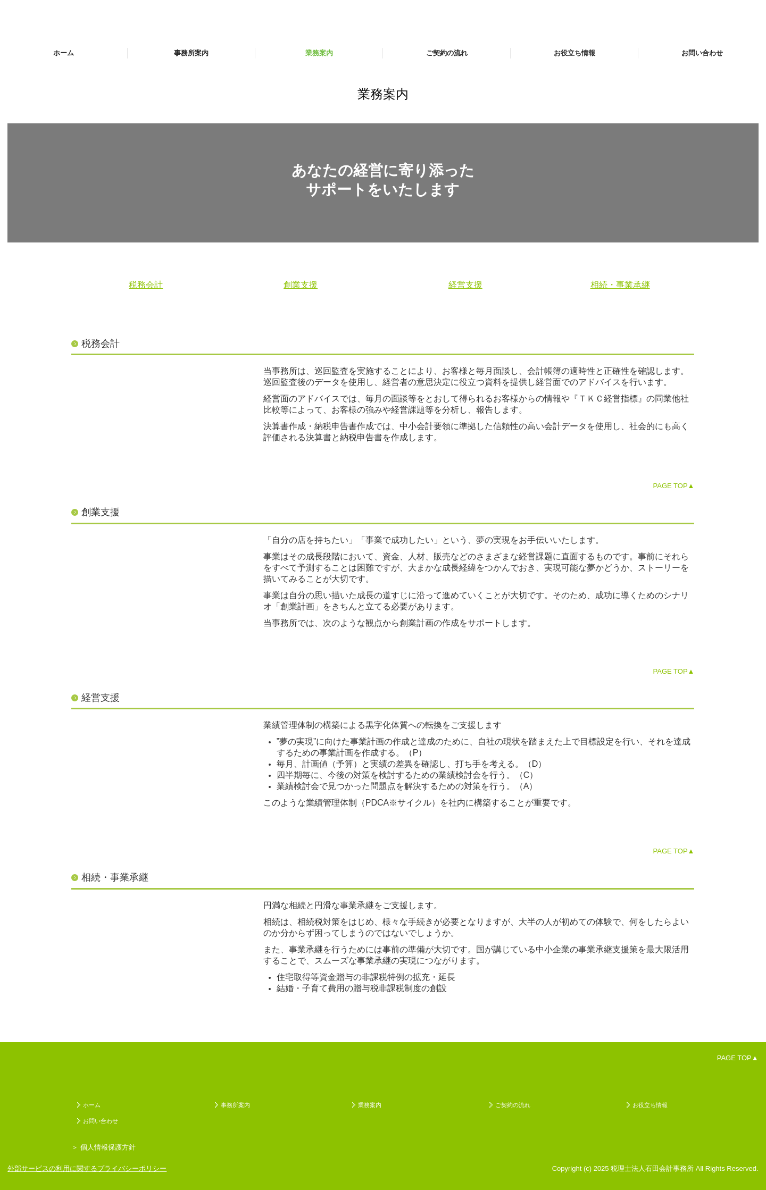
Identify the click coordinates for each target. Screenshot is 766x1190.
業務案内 (319, 53)
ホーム (63, 53)
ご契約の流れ (447, 53)
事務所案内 (191, 53)
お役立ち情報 (574, 53)
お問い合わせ (702, 53)
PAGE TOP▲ (674, 486)
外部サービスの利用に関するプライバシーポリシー (86, 1168)
